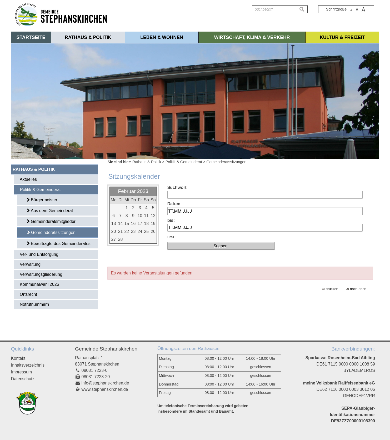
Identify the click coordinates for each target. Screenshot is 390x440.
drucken (332, 289)
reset (172, 236)
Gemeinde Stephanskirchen (106, 349)
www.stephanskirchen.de (105, 389)
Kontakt (18, 358)
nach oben (358, 289)
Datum (174, 204)
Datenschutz (22, 379)
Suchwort (177, 187)
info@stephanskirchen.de (105, 383)
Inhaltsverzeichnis (27, 365)
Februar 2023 (133, 191)
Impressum (21, 372)
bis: (171, 220)
